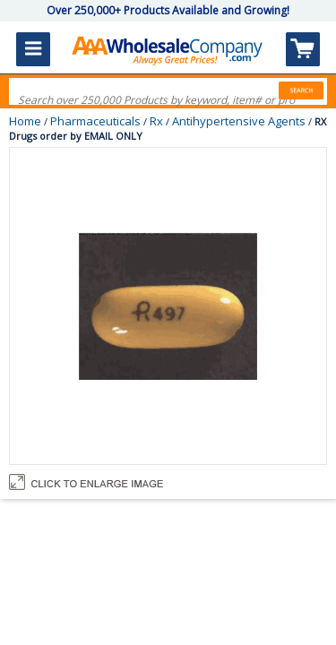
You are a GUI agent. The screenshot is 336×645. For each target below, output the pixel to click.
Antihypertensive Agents (239, 121)
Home (25, 121)
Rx (156, 121)
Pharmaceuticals (95, 121)
